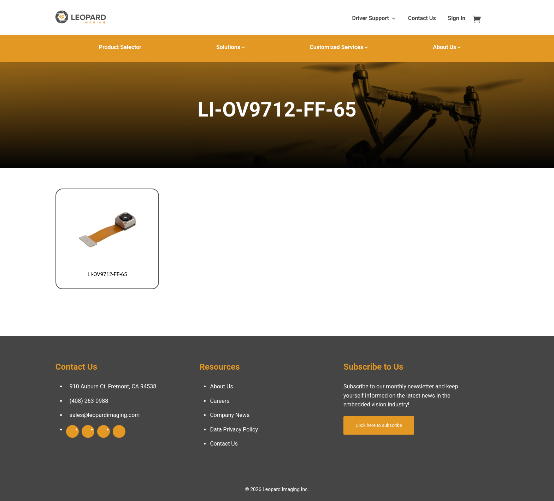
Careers (219, 401)
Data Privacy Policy (234, 429)
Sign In (456, 19)
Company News (229, 415)
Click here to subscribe (379, 425)
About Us (444, 47)
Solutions (228, 47)
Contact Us (422, 19)
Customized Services (336, 47)
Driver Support (370, 19)
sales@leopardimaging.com (105, 415)
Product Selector (120, 47)
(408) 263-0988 (89, 401)
